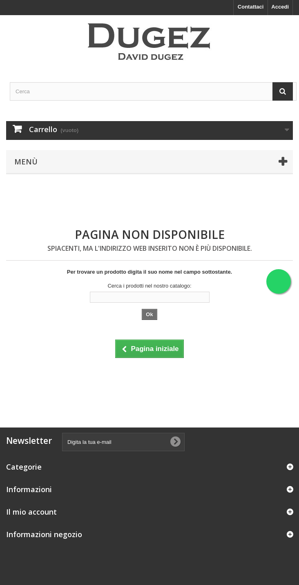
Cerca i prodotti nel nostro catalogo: (149, 286)
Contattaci (251, 7)
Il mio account (31, 512)
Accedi (280, 7)
